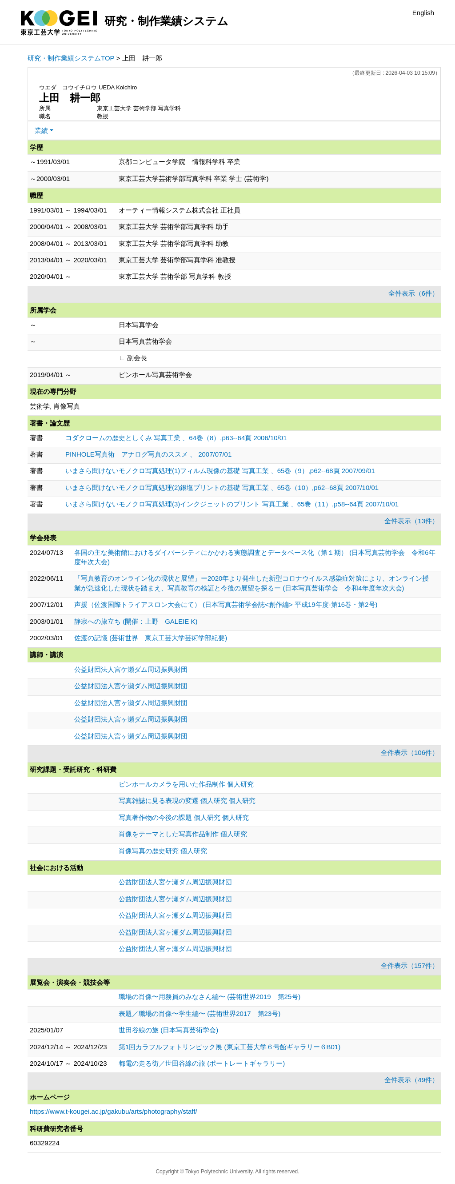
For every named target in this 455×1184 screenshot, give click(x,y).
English (423, 12)
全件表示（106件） (410, 752)
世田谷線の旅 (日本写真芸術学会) (168, 1030)
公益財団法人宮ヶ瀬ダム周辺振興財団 (131, 702)
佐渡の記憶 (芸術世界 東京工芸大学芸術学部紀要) (150, 638)
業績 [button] (41, 130)
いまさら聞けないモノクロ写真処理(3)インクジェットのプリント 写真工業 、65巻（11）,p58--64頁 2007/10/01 (232, 504)
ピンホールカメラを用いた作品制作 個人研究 (186, 784)
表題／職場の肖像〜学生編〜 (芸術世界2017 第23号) (199, 1013)
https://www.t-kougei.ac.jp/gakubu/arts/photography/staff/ (113, 1111)
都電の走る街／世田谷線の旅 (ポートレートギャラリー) (202, 1063)
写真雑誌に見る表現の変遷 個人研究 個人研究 (187, 800)
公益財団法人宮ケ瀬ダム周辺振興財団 (131, 669)
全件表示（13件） (411, 521)
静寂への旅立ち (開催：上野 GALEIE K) (136, 621)
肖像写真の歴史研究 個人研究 (163, 851)
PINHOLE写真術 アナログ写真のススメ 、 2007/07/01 (148, 454)
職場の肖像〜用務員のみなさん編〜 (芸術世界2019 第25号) (209, 996)
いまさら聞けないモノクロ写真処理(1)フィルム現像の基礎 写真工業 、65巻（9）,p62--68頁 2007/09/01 (220, 470)
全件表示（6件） (413, 293)
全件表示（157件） (410, 965)
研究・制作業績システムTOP (71, 58)
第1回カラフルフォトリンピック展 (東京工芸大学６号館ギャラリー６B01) (229, 1047)
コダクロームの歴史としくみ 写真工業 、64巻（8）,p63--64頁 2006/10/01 (176, 437)
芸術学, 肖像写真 (55, 406)
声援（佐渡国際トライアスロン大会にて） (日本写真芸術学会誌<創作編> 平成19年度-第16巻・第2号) (226, 604)
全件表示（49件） (411, 1080)
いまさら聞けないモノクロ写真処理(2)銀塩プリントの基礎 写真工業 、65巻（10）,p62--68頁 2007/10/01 (222, 487)
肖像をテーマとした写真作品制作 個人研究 (183, 834)
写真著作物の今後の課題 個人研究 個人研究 (184, 817)
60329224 (45, 1143)
